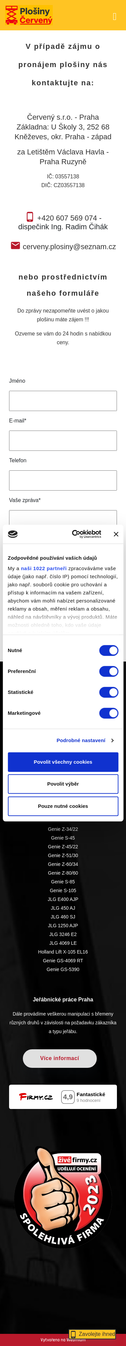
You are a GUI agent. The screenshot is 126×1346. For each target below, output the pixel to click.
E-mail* (18, 420)
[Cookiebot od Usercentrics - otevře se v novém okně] (75, 534)
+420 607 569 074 (67, 218)
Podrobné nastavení (80, 740)
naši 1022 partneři (44, 568)
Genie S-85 (63, 881)
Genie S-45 (63, 838)
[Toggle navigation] (115, 15)
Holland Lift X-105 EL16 (63, 952)
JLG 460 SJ (63, 916)
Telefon (18, 460)
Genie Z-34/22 (63, 829)
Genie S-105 (63, 890)
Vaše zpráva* (25, 500)
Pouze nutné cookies (63, 806)
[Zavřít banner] (116, 534)
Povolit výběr (63, 784)
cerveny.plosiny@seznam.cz (69, 246)
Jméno (17, 381)
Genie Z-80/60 (63, 873)
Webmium (76, 1340)
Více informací (59, 1058)
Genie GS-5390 (63, 969)
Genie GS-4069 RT (63, 960)
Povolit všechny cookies (63, 762)
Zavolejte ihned (92, 1334)
